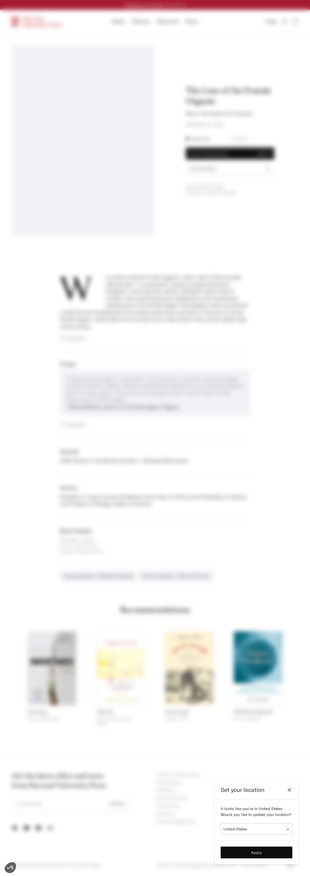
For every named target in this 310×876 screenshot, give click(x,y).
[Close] (289, 790)
